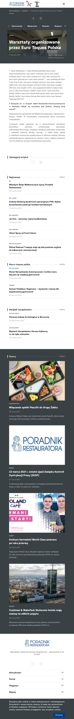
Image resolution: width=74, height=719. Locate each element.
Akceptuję (59, 715)
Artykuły (25, 11)
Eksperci (58, 26)
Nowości (45, 26)
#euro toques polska (55, 55)
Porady (12, 285)
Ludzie (14, 198)
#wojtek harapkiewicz (56, 58)
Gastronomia (17, 26)
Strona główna (14, 11)
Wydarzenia (32, 26)
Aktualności (16, 244)
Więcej (62, 177)
